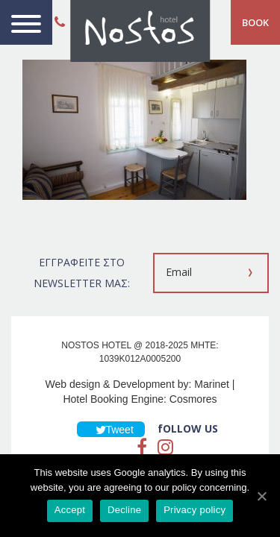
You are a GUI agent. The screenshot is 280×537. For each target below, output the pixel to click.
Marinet (211, 384)
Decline (124, 509)
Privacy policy (194, 509)
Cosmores (193, 399)
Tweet (111, 430)
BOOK (255, 22)
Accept (70, 509)
